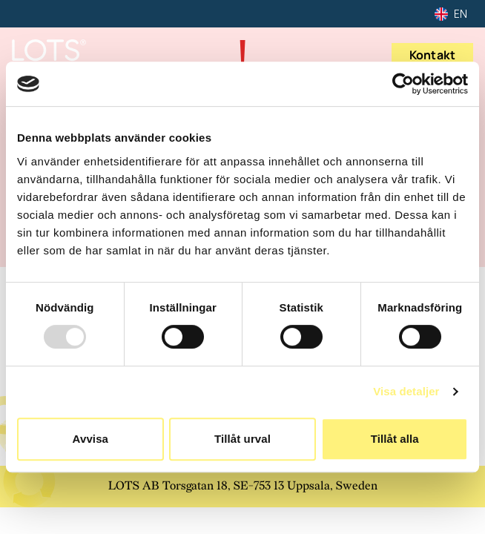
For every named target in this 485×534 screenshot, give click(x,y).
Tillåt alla (395, 438)
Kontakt (432, 55)
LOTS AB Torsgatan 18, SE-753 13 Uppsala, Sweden (242, 486)
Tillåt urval (242, 438)
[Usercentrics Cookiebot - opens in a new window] (403, 84)
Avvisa (90, 438)
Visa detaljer (406, 391)
